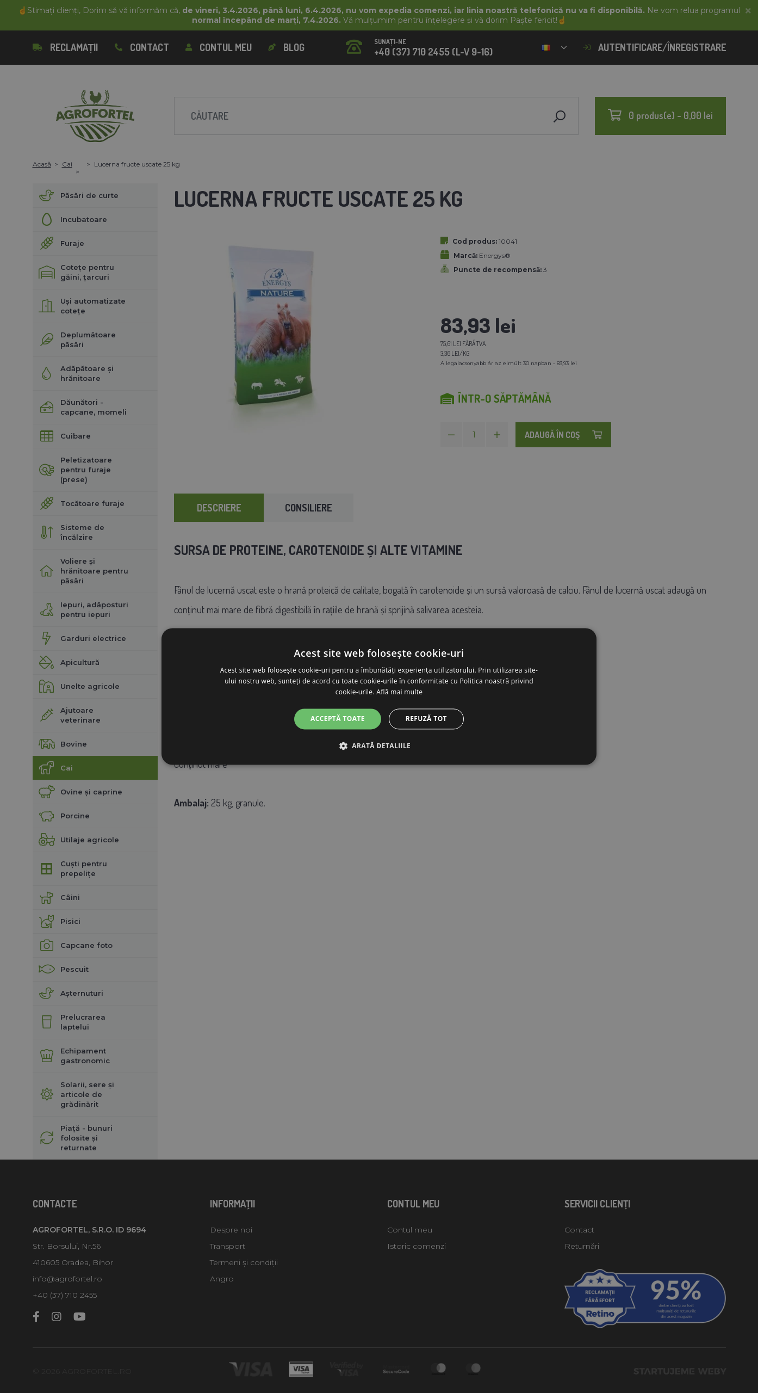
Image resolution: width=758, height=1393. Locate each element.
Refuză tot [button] (426, 718)
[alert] (379, 696)
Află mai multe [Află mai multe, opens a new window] (399, 691)
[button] (379, 746)
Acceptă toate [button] (337, 718)
